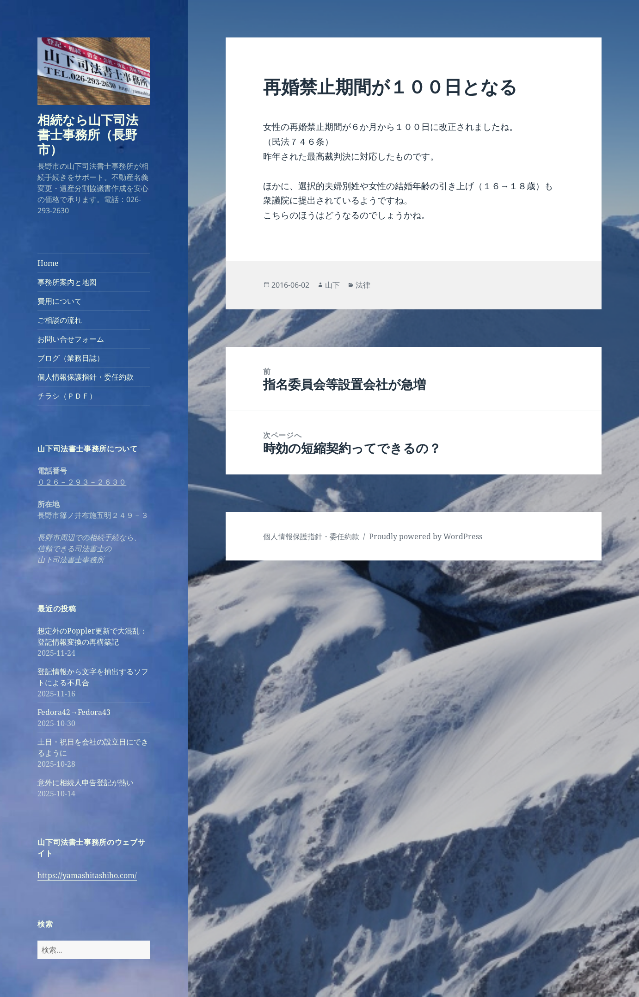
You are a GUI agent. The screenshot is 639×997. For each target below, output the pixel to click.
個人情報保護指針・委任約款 (85, 377)
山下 (332, 285)
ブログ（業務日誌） (70, 358)
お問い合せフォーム (70, 339)
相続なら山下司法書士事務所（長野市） (87, 134)
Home (48, 263)
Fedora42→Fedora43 (74, 712)
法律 (363, 285)
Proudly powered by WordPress (425, 536)
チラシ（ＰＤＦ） (67, 396)
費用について (59, 301)
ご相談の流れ (59, 320)
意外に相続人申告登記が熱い (85, 782)
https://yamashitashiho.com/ (87, 875)
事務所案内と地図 (67, 282)
